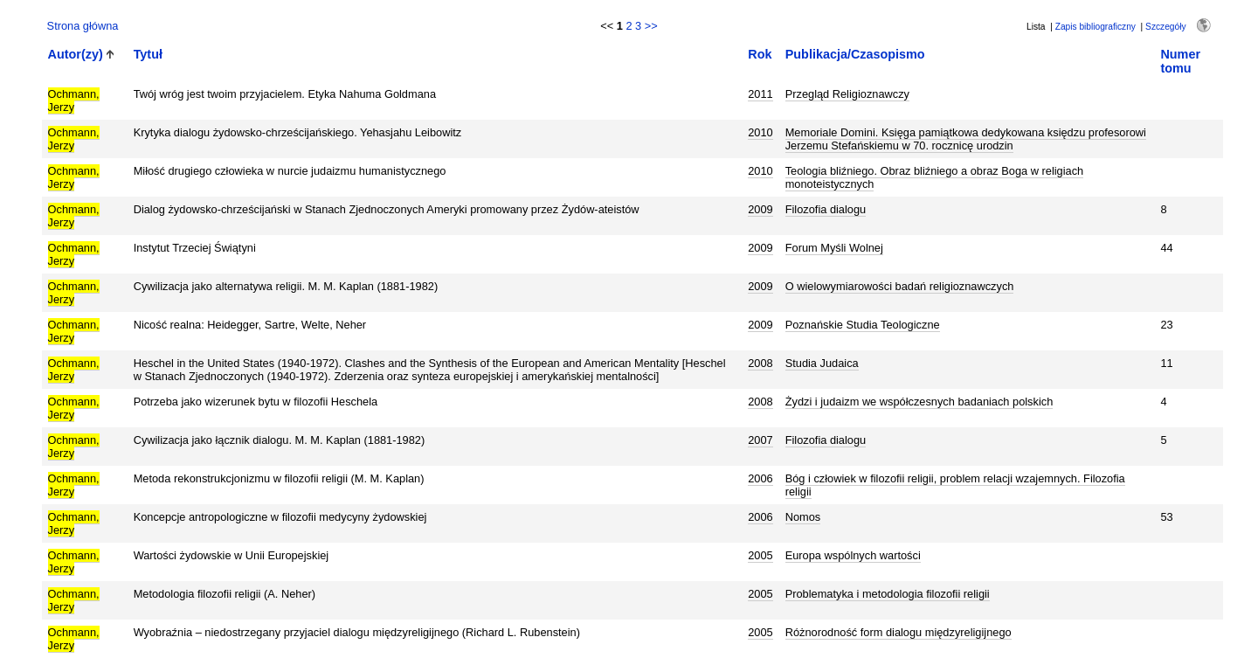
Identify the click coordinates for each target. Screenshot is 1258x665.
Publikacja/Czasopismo (855, 54)
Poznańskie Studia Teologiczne (862, 324)
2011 (760, 93)
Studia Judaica (822, 363)
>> (651, 25)
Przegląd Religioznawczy (847, 93)
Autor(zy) (75, 54)
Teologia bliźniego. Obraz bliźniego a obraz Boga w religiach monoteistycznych (934, 177)
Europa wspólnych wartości (853, 555)
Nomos (803, 516)
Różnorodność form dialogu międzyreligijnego (898, 632)
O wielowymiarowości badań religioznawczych (899, 286)
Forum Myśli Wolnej (834, 247)
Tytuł (148, 54)
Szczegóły (1165, 26)
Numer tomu (1180, 61)
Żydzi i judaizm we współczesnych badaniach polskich (919, 401)
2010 (760, 132)
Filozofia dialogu (825, 209)
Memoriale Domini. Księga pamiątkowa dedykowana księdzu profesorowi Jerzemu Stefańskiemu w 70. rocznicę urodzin (965, 139)
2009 (760, 209)
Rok (759, 54)
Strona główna (83, 25)
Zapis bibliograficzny (1095, 26)
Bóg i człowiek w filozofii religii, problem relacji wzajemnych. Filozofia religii (955, 485)
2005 (760, 555)
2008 (760, 363)
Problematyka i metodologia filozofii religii (887, 593)
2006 (760, 478)
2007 (760, 440)
